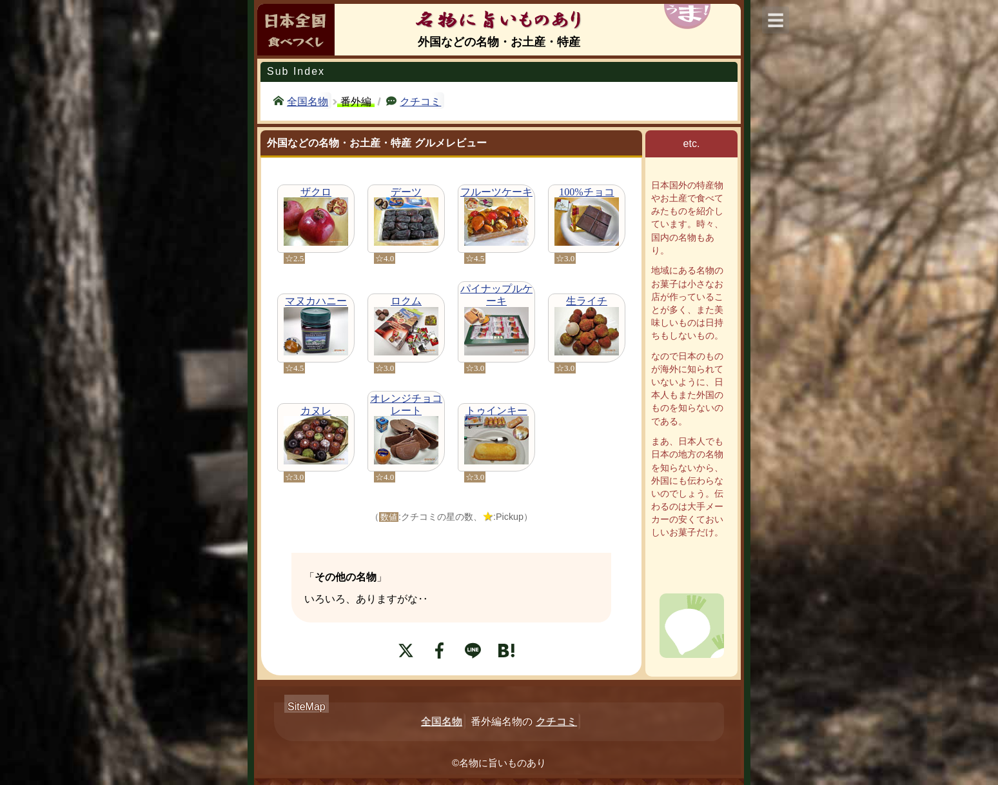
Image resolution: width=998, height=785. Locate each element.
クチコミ (420, 100)
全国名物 (307, 100)
